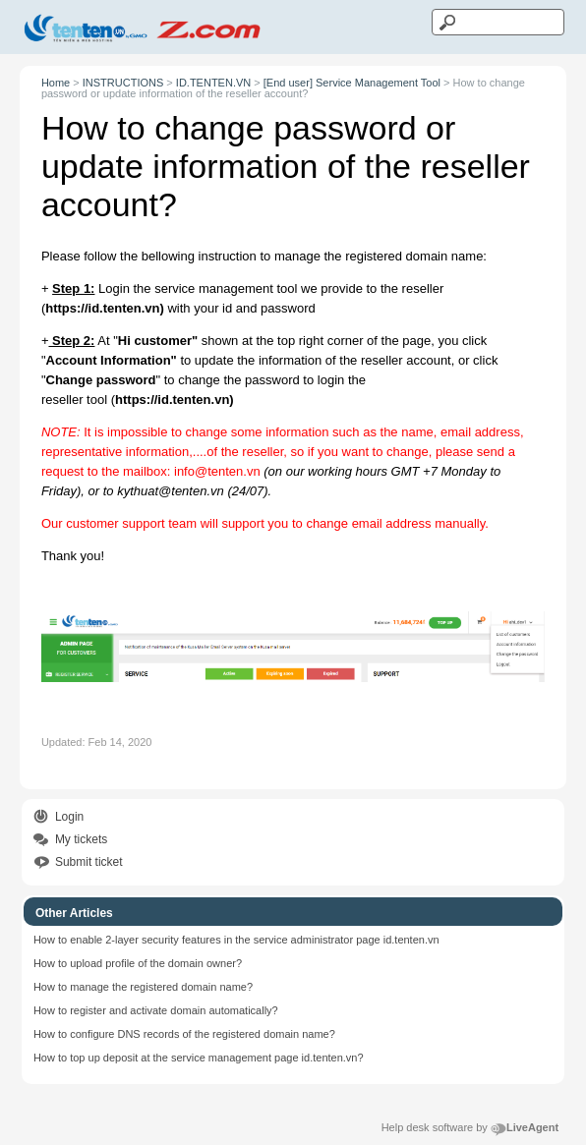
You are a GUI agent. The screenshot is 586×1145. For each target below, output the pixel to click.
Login (69, 817)
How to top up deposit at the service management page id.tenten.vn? (198, 1057)
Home (55, 82)
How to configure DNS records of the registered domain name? (184, 1034)
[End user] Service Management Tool (352, 82)
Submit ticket (89, 862)
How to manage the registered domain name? (143, 987)
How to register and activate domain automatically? (155, 1010)
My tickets (81, 839)
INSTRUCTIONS (123, 82)
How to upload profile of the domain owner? (137, 963)
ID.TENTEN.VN (213, 82)
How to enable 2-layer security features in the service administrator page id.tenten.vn (236, 939)
